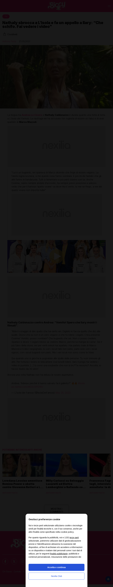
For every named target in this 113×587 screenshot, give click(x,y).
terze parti (74, 537)
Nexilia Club (56, 576)
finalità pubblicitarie (59, 554)
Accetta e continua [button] (56, 567)
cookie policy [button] (67, 532)
